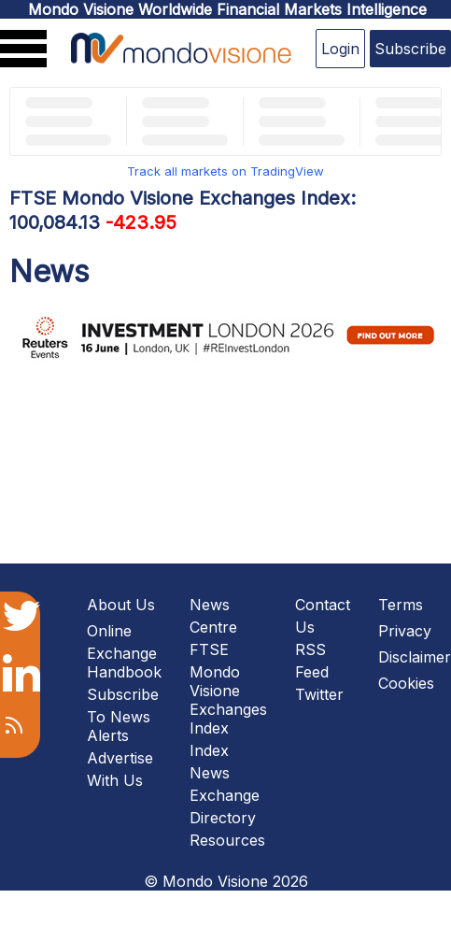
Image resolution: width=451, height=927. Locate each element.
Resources (227, 840)
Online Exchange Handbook (124, 651)
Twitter (319, 694)
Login (340, 48)
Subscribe (410, 48)
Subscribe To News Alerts (123, 715)
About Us (121, 604)
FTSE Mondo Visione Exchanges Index (228, 688)
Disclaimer (414, 657)
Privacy (404, 630)
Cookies (406, 683)
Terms (400, 604)
